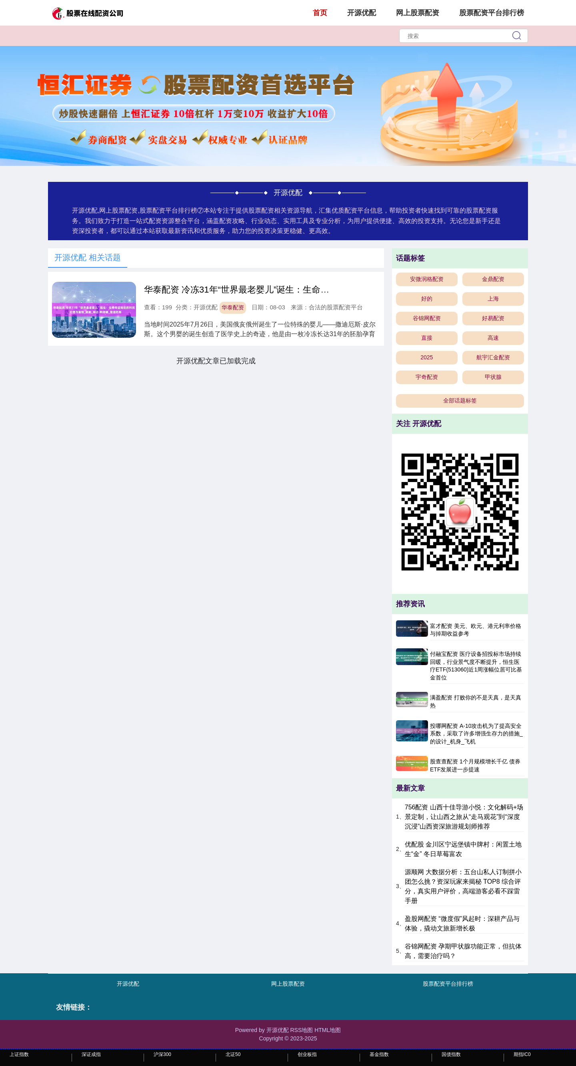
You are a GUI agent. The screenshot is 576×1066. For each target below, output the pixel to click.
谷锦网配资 (427, 318)
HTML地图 (327, 1030)
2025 (426, 357)
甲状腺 (493, 377)
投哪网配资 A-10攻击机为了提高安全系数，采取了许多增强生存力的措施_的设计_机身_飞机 (476, 734)
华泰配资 (233, 307)
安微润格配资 (427, 279)
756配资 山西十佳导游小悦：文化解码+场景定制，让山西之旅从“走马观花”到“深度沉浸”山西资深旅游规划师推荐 (464, 817)
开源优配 (361, 13)
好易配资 (493, 318)
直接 (426, 338)
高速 (493, 338)
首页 (320, 13)
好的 (426, 298)
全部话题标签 (460, 400)
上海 (493, 298)
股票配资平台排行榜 (491, 13)
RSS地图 (301, 1030)
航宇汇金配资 (493, 357)
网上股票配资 (417, 13)
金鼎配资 (493, 279)
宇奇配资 (427, 377)
